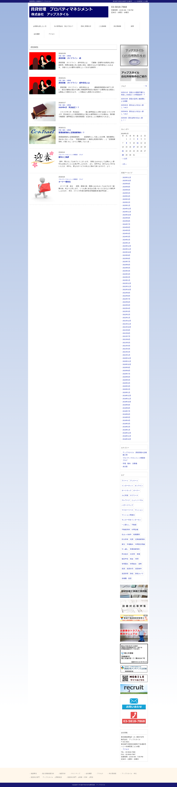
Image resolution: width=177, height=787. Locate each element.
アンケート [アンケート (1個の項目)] (134, 481)
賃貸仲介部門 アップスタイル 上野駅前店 (46, 777)
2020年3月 (126, 386)
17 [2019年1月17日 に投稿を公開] (134, 147)
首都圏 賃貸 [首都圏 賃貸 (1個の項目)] (126, 578)
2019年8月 (126, 408)
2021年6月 (126, 339)
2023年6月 (126, 265)
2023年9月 (126, 255)
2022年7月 (126, 299)
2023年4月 (126, 271)
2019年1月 (126, 430)
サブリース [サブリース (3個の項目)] (134, 495)
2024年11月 (127, 212)
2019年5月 (126, 417)
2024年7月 (126, 224)
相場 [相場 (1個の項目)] (138, 554)
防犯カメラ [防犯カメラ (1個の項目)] (139, 573)
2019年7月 (126, 411)
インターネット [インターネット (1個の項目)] (127, 486)
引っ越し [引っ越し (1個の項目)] (125, 549)
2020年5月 (126, 380)
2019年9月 (126, 405)
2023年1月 (126, 280)
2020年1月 (126, 392)
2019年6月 (126, 414)
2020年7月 (126, 374)
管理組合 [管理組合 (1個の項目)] (133, 564)
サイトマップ (75, 773)
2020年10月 (127, 364)
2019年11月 (127, 399)
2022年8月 (126, 296)
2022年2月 (126, 314)
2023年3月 (126, 274)
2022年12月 (127, 283)
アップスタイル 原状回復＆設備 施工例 (135, 454)
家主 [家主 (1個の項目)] (123, 544)
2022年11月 (127, 286)
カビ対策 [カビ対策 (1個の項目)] (125, 495)
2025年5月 (126, 193)
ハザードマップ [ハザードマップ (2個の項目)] (127, 505)
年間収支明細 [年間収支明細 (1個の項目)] (140, 544)
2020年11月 (127, 361)
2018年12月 (127, 433)
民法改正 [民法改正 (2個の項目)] (125, 554)
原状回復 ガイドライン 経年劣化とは (74, 83)
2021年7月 (126, 336)
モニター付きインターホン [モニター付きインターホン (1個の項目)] (131, 520)
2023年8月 (126, 258)
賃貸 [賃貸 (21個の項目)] (123, 569)
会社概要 (89, 773)
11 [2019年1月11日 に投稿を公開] (137, 143)
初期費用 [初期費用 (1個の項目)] (136, 534)
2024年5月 (126, 230)
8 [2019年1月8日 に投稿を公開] (126, 143)
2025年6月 (126, 190)
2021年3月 (126, 349)
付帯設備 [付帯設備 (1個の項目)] (135, 529)
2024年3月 (126, 237)
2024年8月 (126, 221)
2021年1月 (126, 355)
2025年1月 (126, 205)
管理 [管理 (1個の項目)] (136, 559)
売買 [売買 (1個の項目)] (131, 539)
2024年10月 (127, 215)
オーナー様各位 (65, 182)
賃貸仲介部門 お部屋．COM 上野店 (80, 777)
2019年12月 (127, 395)
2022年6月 (126, 302)
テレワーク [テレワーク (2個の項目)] (126, 500)
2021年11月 (127, 324)
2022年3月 (126, 311)
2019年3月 (126, 424)
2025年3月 (126, 199)
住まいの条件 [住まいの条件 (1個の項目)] (126, 534)
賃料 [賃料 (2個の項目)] (140, 564)
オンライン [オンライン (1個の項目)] (139, 486)
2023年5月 (126, 268)
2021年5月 (126, 343)
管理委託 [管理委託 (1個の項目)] (125, 564)
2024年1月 (126, 243)
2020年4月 (126, 383)
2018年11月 (127, 436)
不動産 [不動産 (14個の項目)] (134, 525)
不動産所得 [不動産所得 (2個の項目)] (126, 529)
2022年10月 (127, 289)
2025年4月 (126, 196)
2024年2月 (126, 240)
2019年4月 (126, 420)
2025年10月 (127, 180)
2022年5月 (126, 305)
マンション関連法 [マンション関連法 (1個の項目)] (128, 515)
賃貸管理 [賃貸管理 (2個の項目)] (125, 573)
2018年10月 (127, 439)
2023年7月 (126, 261)
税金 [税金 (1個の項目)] (131, 559)
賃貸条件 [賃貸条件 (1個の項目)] (138, 569)
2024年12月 (127, 209)
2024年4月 (126, 233)
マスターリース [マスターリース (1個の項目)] (127, 510)
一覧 (145, 86)
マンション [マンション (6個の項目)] (139, 510)
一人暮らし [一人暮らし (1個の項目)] (126, 525)
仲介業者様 (112, 773)
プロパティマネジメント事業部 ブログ (71, 154)
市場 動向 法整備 (65, 56)
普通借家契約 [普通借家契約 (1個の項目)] (135, 549)
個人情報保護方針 (48, 773)
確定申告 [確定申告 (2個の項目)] (125, 559)
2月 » (124, 164)
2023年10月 (127, 252)
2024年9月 (126, 218)
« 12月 (125, 159)
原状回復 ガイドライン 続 (70, 58)
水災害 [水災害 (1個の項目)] (132, 554)
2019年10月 (127, 402)
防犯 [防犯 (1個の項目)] (131, 573)
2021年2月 (126, 352)
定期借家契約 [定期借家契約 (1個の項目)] (140, 539)
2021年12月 (127, 321)
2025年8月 (126, 187)
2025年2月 (126, 202)
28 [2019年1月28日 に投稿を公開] (123, 155)
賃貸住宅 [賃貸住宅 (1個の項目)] (130, 569)
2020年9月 (126, 367)
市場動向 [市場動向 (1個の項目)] (130, 544)
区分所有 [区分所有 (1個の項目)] (125, 539)
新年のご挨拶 (64, 157)
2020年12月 (127, 358)
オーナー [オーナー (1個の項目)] (136, 490)
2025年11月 (127, 177)
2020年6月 (126, 377)
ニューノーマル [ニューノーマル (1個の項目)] (137, 500)
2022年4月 (126, 308)
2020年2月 (126, 389)
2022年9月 (126, 293)
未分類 (125, 466)
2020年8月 (126, 370)
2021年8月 (126, 333)
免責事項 (34, 773)
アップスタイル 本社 (129, 773)
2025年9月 (126, 184)
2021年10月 (127, 327)
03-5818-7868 (119, 6)
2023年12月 (127, 246)
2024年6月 (126, 227)
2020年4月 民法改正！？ (69, 107)
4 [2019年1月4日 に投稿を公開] (137, 139)
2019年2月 (126, 427)
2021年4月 (126, 346)
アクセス (126, 749)
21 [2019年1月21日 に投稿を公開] (123, 151)
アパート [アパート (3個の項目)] (125, 481)
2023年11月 (127, 249)
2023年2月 (126, 277)
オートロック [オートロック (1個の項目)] (126, 490)
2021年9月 (126, 330)
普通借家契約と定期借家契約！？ (71, 132)
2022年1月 (126, 318)
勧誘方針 (63, 773)
